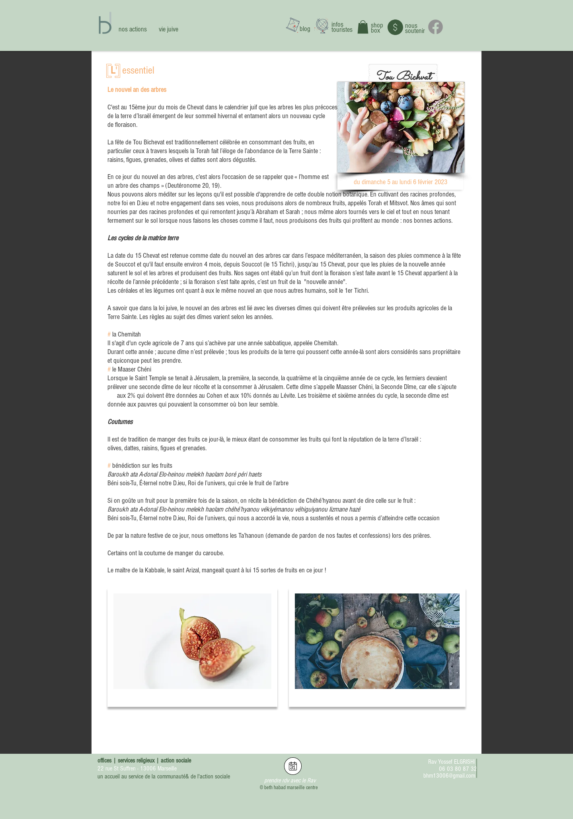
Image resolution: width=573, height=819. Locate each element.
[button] (362, 26)
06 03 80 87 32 (458, 768)
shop (377, 25)
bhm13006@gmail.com (449, 775)
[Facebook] (435, 27)
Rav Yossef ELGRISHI (451, 761)
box (375, 30)
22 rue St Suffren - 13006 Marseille (137, 768)
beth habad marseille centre (291, 787)
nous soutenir (415, 28)
